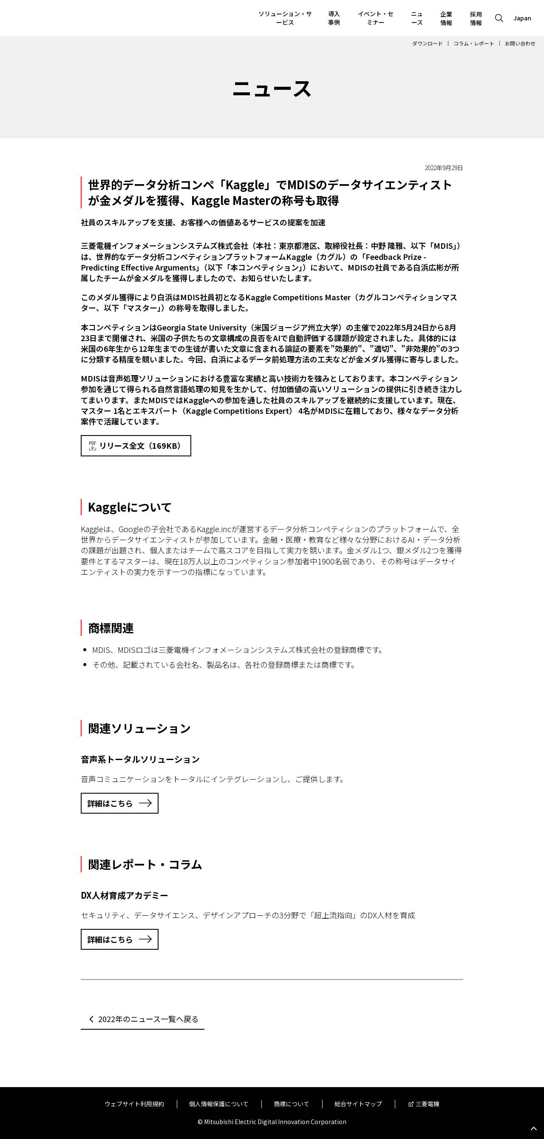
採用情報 (476, 18)
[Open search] (499, 18)
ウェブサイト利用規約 (134, 1104)
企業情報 (446, 18)
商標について (291, 1104)
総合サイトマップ (358, 1104)
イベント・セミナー (376, 17)
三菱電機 (427, 1104)
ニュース (417, 17)
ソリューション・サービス (285, 17)
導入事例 (334, 17)
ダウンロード (427, 43)
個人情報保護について (219, 1104)
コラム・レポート (473, 43)
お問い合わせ (520, 43)
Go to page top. (534, 1129)
